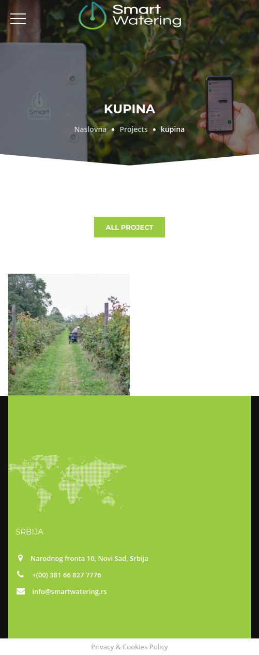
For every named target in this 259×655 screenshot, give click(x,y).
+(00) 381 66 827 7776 (66, 574)
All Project (129, 227)
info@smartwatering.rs (69, 591)
